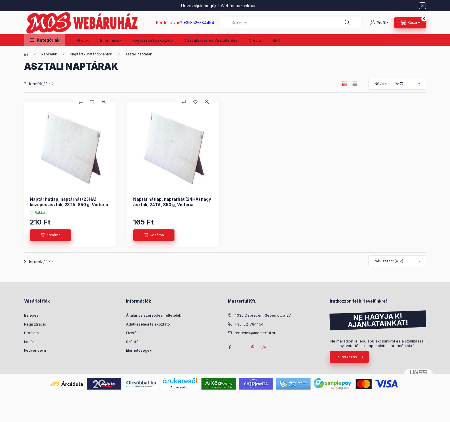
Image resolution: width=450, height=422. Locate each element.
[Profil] (379, 22)
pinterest (252, 347)
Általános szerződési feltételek (153, 315)
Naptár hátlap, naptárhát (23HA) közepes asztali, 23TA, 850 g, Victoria (69, 202)
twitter (241, 347)
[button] (44, 40)
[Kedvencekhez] (92, 101)
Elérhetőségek (139, 350)
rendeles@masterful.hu (255, 332)
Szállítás (133, 341)
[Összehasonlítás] (80, 101)
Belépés (31, 315)
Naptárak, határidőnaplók (91, 54)
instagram (264, 347)
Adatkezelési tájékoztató (148, 324)
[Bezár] (422, 5)
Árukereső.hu (179, 387)
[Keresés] (347, 22)
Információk (110, 40)
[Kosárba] (50, 235)
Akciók (83, 40)
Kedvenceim (35, 350)
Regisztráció (35, 324)
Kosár (29, 341)
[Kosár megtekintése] (410, 22)
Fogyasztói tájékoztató (153, 40)
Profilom (31, 332)
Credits (255, 40)
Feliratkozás (346, 357)
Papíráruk (49, 54)
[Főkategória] (26, 54)
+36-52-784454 (248, 324)
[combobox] (290, 22)
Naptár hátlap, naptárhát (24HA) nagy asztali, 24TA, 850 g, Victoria (172, 202)
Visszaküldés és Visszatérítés (210, 40)
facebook (229, 347)
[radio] (354, 84)
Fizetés (132, 332)
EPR (276, 40)
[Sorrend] (397, 84)
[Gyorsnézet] (103, 101)
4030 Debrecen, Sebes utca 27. (262, 315)
